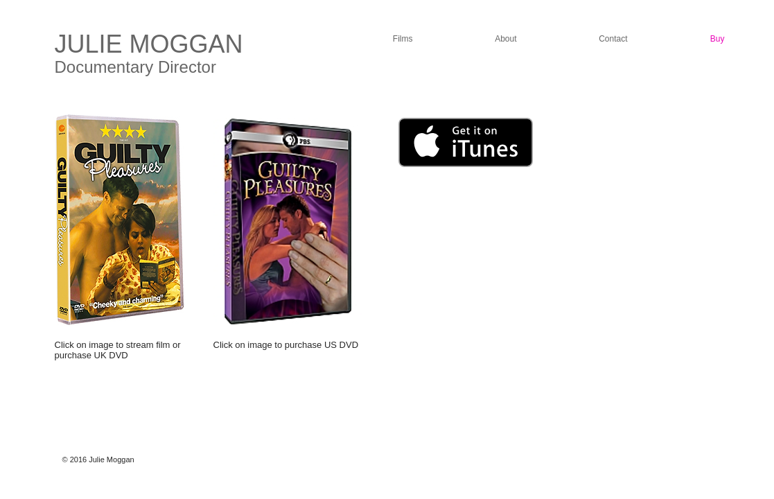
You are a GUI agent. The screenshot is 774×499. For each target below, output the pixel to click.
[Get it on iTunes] (465, 142)
